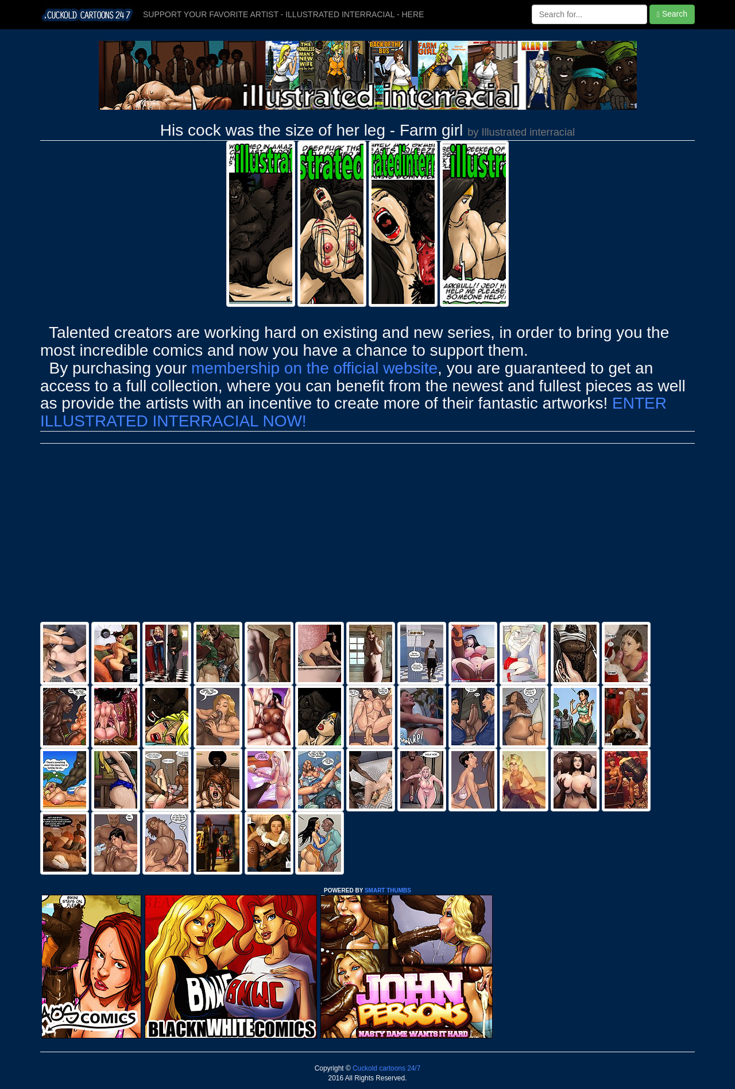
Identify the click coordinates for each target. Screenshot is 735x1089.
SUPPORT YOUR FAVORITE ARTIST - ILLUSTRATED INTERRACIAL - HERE (283, 14)
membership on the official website (314, 368)
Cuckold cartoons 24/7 (386, 1068)
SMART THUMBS (388, 890)
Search (672, 14)
